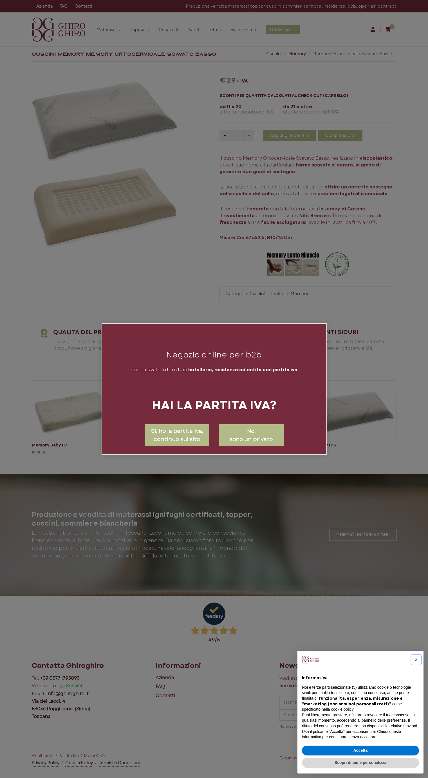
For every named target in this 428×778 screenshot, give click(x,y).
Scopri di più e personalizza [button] (360, 762)
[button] (416, 659)
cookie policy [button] (342, 709)
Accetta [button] (360, 750)
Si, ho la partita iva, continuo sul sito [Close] (177, 435)
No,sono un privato (251, 435)
